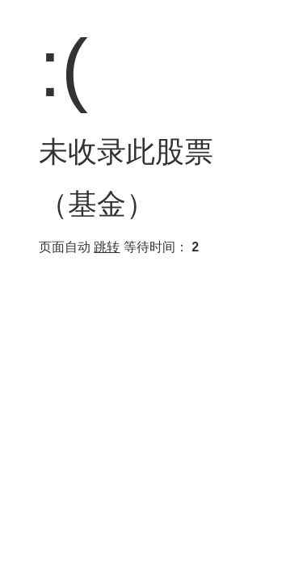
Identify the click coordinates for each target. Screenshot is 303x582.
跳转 (107, 247)
